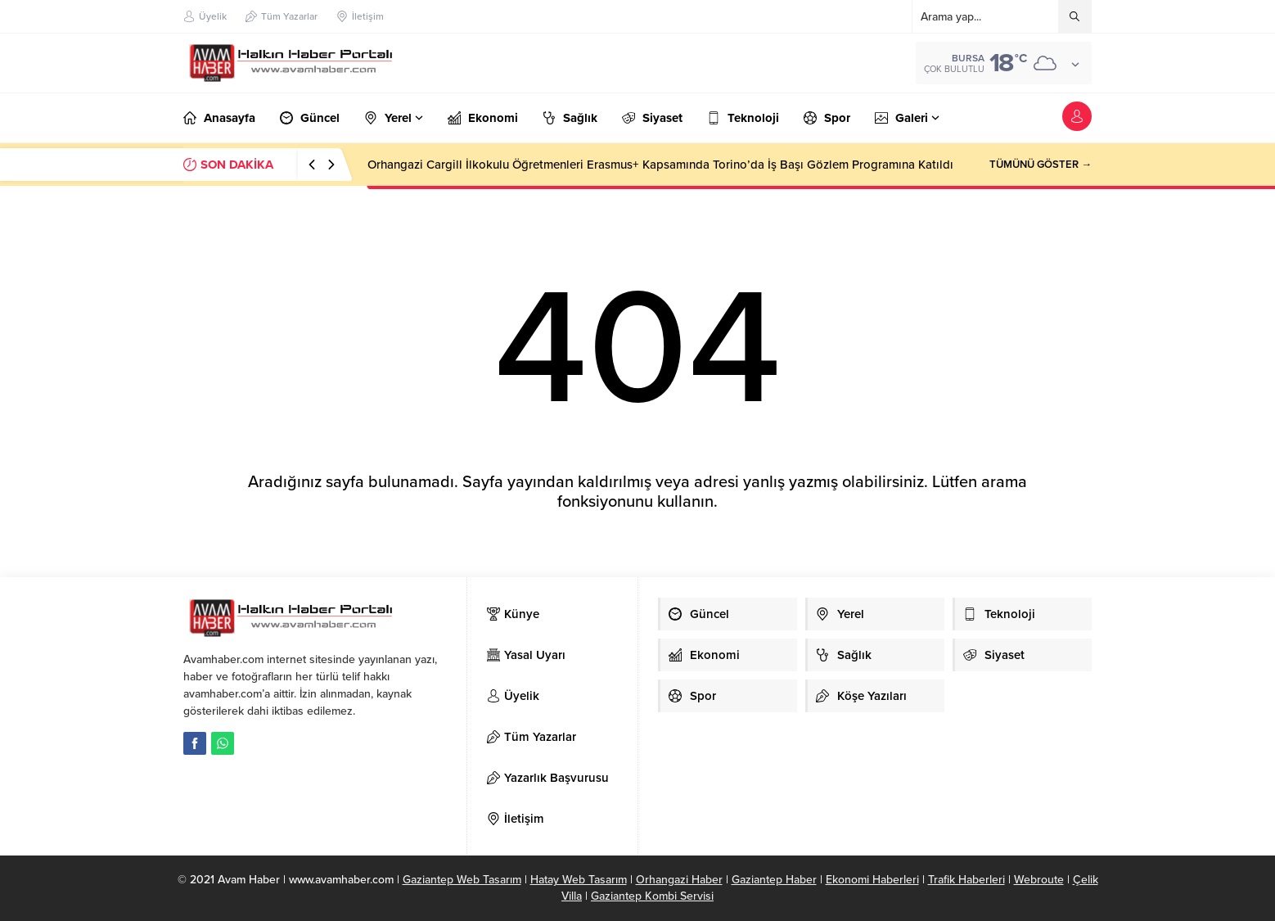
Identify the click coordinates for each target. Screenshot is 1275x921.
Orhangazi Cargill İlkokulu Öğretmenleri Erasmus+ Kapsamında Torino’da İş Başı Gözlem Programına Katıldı (660, 164)
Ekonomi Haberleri (872, 880)
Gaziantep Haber (774, 880)
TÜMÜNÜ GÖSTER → (1040, 164)
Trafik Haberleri (966, 880)
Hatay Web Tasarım (578, 880)
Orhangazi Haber (679, 880)
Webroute (1039, 880)
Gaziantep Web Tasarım (462, 880)
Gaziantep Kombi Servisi (652, 896)
